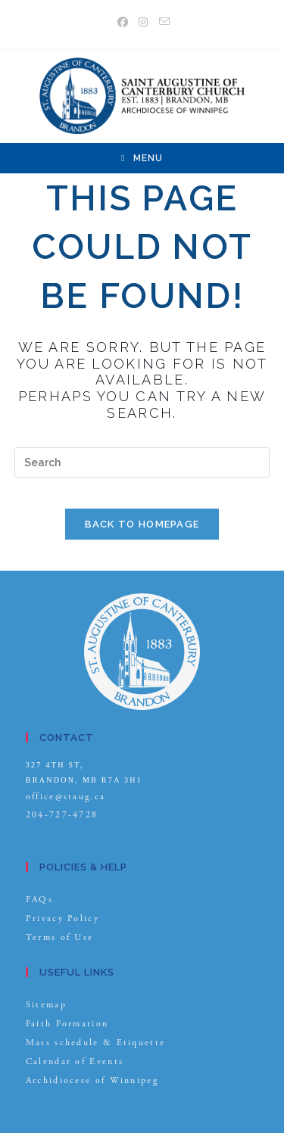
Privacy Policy (62, 918)
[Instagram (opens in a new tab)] (144, 22)
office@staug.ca (66, 796)
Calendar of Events (74, 1061)
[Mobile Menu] (142, 158)
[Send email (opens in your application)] (162, 22)
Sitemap (46, 1004)
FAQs (39, 899)
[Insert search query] (142, 462)
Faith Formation (67, 1023)
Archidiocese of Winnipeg (92, 1080)
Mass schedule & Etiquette (96, 1042)
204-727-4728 (62, 814)
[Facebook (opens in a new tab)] (123, 22)
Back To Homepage (142, 524)
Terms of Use (60, 937)
